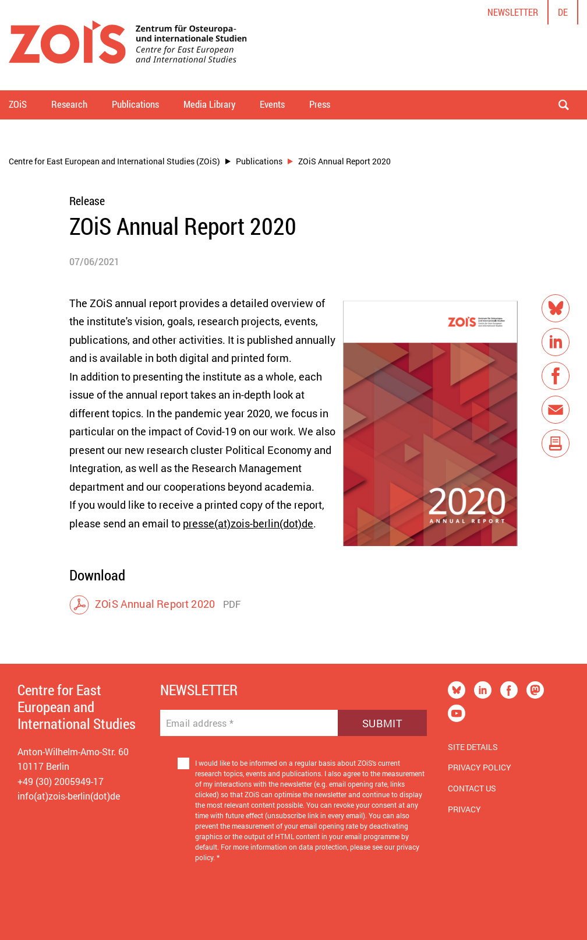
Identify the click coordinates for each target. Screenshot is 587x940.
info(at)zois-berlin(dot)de (68, 796)
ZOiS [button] (18, 104)
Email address (200, 723)
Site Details (473, 746)
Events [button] (272, 104)
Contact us (472, 788)
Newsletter (512, 12)
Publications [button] (135, 104)
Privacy (464, 809)
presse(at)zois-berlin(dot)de (248, 523)
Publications (259, 161)
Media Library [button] (209, 104)
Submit (382, 723)
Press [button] (319, 104)
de (563, 12)
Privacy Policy (479, 767)
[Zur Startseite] (128, 45)
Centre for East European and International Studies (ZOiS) (114, 161)
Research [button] (69, 104)
